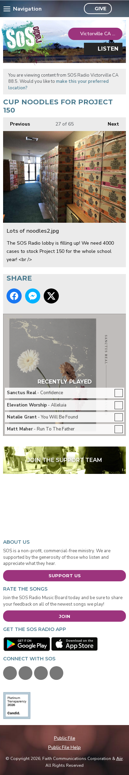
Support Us (65, 575)
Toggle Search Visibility (119, 9)
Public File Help (64, 748)
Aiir (119, 758)
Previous (16, 122)
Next (110, 122)
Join (64, 616)
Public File (64, 738)
